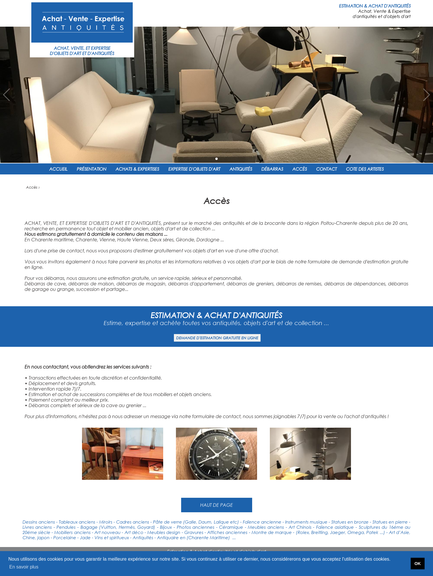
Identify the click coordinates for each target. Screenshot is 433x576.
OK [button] (417, 563)
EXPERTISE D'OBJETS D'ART (194, 169)
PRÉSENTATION (91, 169)
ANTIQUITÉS (241, 169)
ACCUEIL (58, 169)
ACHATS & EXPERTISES (137, 169)
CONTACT (326, 169)
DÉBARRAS (272, 169)
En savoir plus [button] (24, 566)
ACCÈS (299, 169)
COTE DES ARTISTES (365, 169)
